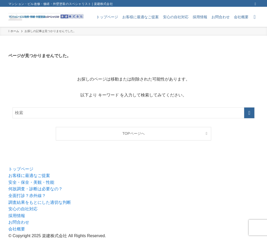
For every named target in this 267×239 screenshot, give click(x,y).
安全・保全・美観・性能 (31, 182)
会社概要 (16, 229)
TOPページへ (133, 133)
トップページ (20, 169)
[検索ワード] (133, 112)
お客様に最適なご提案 (29, 175)
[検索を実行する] (249, 112)
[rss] (255, 4)
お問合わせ (18, 222)
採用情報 (16, 215)
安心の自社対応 (23, 209)
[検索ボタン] (255, 17)
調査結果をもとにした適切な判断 (39, 202)
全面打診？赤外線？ (27, 195)
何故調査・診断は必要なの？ (35, 189)
